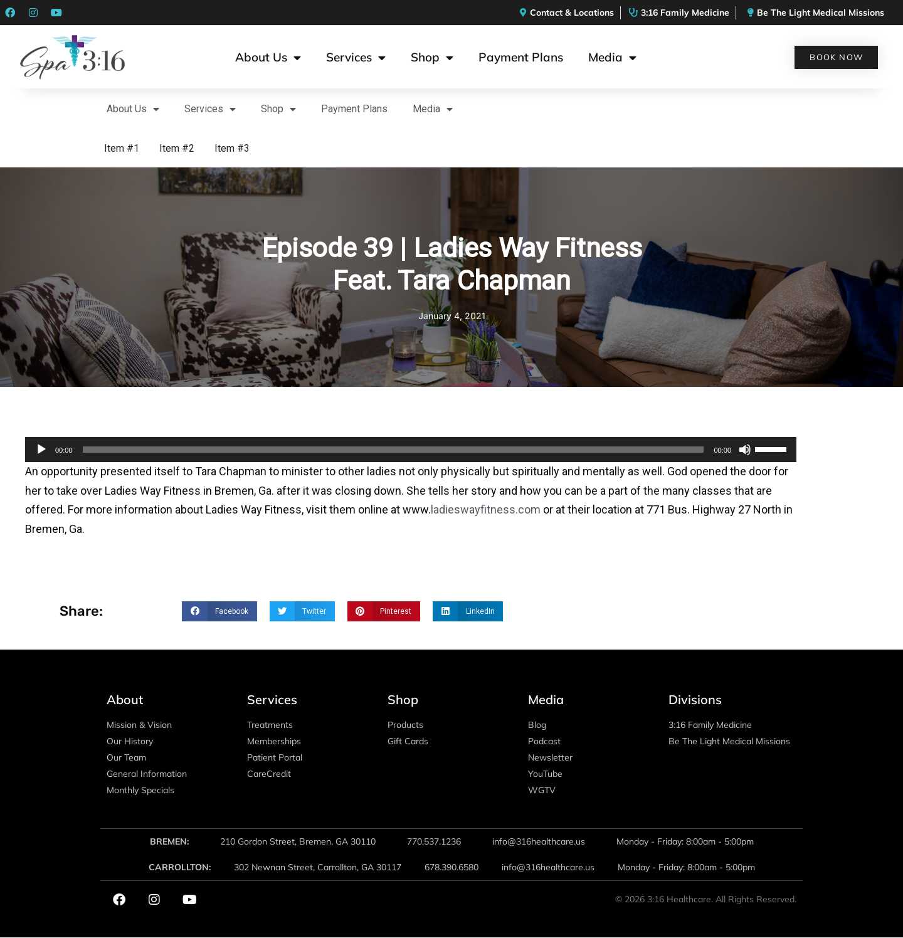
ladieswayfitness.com (486, 509)
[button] (219, 611)
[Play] (41, 449)
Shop (432, 57)
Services (356, 57)
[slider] (393, 449)
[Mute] (745, 449)
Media (612, 57)
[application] (410, 449)
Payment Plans (520, 57)
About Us (268, 57)
